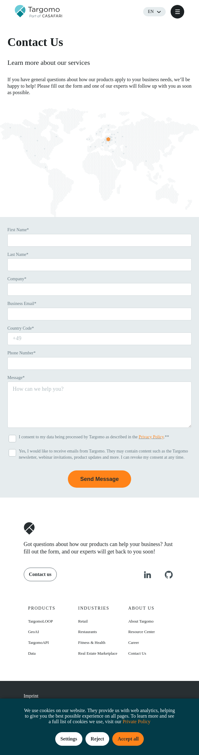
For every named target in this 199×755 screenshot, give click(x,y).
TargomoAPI (38, 642)
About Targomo (141, 621)
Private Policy (136, 721)
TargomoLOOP (40, 621)
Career (133, 642)
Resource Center (141, 631)
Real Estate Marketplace (97, 653)
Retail (83, 621)
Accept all (128, 738)
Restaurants (87, 631)
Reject (97, 738)
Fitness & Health (91, 642)
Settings (68, 738)
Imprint (31, 696)
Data (32, 653)
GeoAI (33, 631)
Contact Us (137, 653)
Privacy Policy (151, 437)
